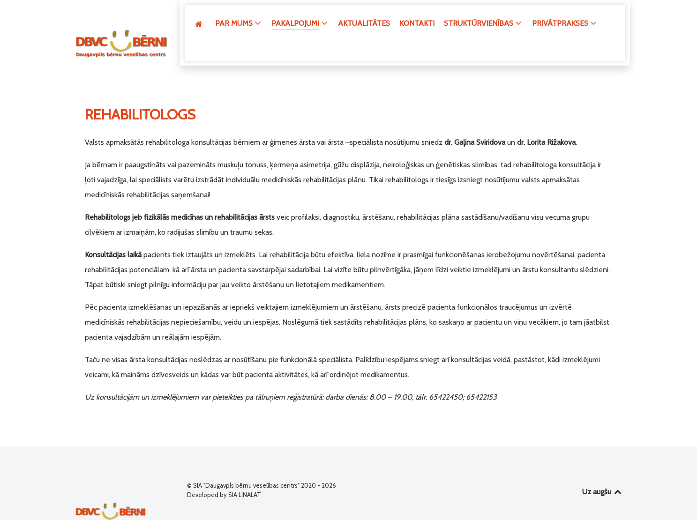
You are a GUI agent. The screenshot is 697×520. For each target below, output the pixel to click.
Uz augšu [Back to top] (602, 473)
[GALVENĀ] (200, 24)
